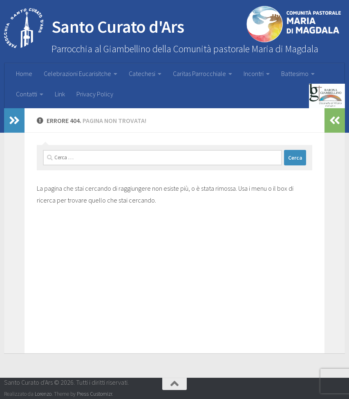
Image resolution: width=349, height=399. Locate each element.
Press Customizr (94, 393)
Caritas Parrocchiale (199, 73)
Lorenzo (43, 393)
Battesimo (295, 73)
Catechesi (142, 73)
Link (60, 94)
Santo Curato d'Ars (94, 28)
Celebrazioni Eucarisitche (77, 73)
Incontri (254, 73)
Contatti (26, 94)
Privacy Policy (94, 94)
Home (24, 73)
